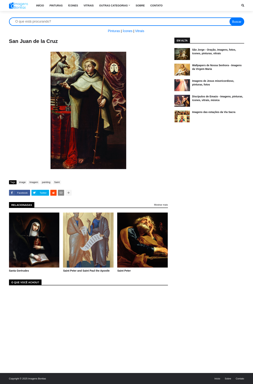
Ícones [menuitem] (73, 5)
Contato (240, 378)
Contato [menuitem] (156, 5)
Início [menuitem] (40, 5)
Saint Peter (124, 270)
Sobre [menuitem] (140, 5)
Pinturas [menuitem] (56, 5)
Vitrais (139, 31)
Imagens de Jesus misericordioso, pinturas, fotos (213, 82)
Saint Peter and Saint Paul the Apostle (86, 270)
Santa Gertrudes (19, 270)
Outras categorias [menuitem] (113, 5)
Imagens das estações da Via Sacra (214, 112)
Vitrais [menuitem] (89, 5)
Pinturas (114, 31)
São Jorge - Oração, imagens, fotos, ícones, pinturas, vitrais (214, 51)
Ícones (127, 31)
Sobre (228, 378)
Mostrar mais (161, 204)
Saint (57, 182)
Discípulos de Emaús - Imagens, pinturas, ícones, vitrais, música (217, 98)
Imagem (33, 182)
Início (217, 378)
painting (46, 182)
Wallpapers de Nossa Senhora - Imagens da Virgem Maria (217, 67)
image (22, 182)
